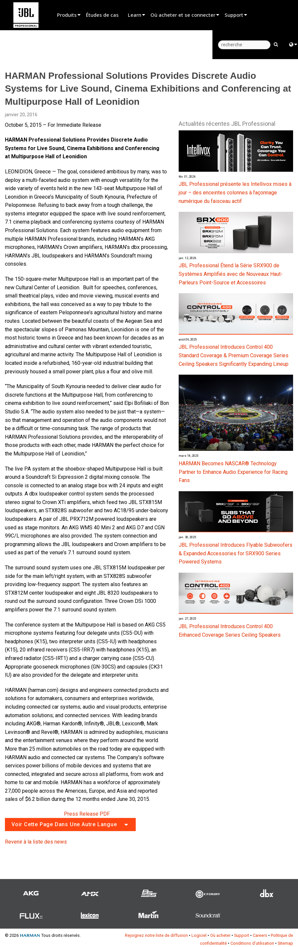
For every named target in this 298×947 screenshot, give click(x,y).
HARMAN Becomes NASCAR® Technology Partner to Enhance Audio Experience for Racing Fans (233, 471)
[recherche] (244, 44)
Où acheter (220, 935)
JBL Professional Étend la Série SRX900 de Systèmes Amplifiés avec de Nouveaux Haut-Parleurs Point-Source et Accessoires (231, 273)
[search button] (275, 44)
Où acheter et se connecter (182, 14)
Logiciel (199, 935)
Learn (134, 14)
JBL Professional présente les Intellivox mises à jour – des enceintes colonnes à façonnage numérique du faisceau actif (235, 192)
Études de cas (102, 14)
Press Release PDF (87, 814)
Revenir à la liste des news (36, 842)
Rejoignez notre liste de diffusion (156, 935)
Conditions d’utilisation (252, 943)
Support (234, 14)
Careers (260, 935)
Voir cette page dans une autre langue (64, 824)
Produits (67, 14)
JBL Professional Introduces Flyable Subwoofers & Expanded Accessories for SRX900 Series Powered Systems (235, 553)
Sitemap (285, 943)
